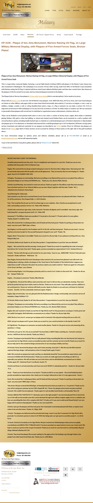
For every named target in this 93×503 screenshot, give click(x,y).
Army (59, 34)
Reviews (76, 10)
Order (89, 7)
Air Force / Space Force (45, 34)
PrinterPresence (14, 492)
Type (54, 10)
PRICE (13, 129)
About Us (86, 10)
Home (47, 10)
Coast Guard (68, 34)
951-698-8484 (5, 477)
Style (61, 10)
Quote (79, 7)
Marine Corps (15, 101)
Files (84, 7)
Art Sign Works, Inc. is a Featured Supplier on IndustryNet (46, 472)
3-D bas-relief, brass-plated (38, 96)
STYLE (59, 126)
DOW (15, 34)
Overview (6, 34)
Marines (30, 34)
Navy (22, 34)
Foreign (79, 34)
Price (68, 10)
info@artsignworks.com (9, 138)
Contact (73, 7)
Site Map (4, 490)
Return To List (7, 147)
